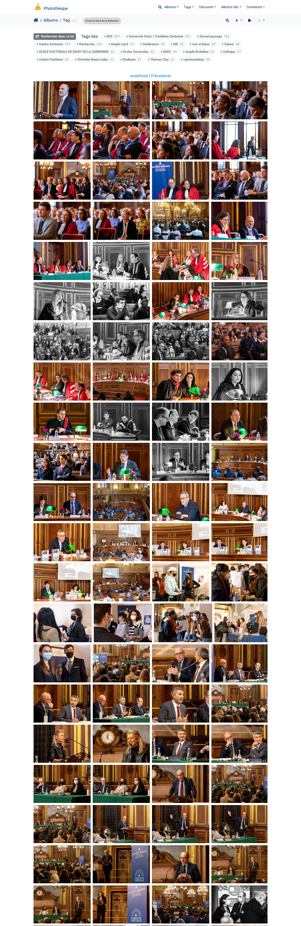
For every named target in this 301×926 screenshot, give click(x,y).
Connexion (254, 7)
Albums (170, 7)
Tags (187, 7)
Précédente (161, 75)
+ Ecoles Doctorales (137, 52)
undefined (139, 75)
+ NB (177, 44)
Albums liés (229, 7)
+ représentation (195, 59)
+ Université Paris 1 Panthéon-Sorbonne (158, 36)
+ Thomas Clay (161, 59)
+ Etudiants (130, 59)
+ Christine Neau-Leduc (94, 59)
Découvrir (206, 7)
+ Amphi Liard (121, 44)
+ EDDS (169, 52)
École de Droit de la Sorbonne (102, 20)
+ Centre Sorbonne (53, 44)
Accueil (36, 20)
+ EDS (112, 36)
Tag (66, 20)
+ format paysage (213, 36)
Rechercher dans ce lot (55, 36)
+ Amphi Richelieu (198, 52)
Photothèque (56, 8)
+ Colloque (230, 52)
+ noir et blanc (202, 44)
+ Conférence (152, 44)
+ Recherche (89, 44)
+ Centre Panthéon (53, 59)
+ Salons (230, 44)
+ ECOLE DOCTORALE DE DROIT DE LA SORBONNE (75, 52)
